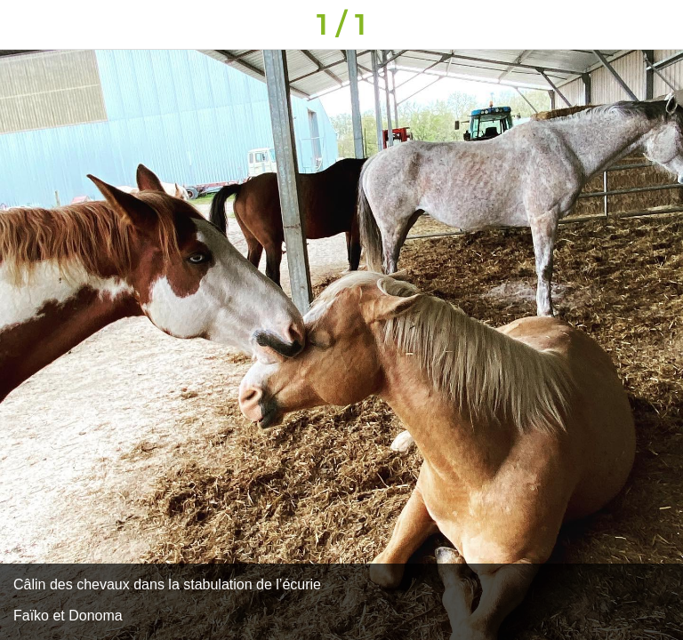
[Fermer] (25, 25)
